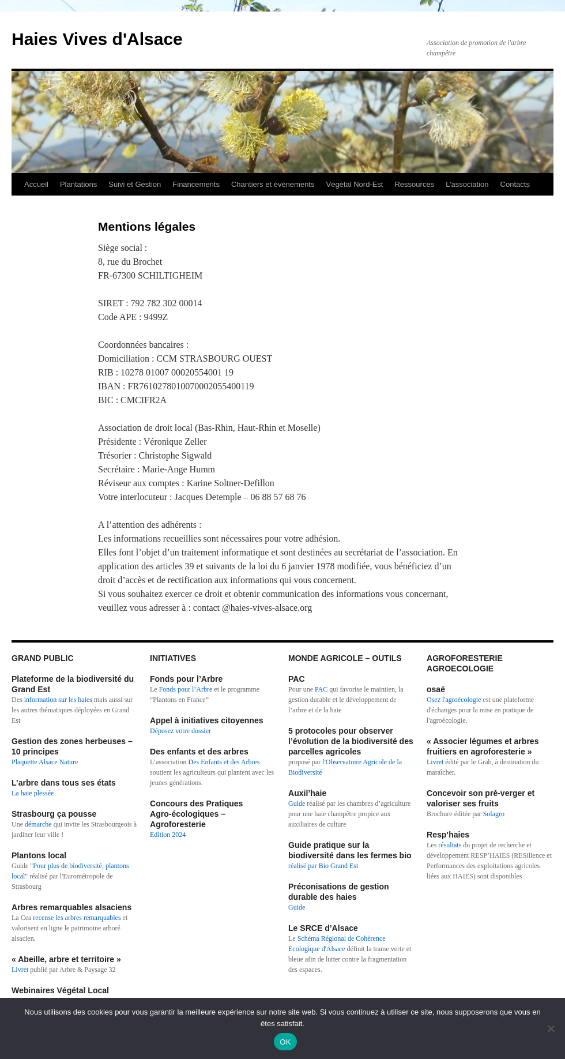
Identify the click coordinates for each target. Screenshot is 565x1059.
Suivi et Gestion (134, 184)
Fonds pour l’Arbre (186, 689)
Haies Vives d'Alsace (97, 38)
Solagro (493, 814)
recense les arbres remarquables (76, 918)
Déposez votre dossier (180, 731)
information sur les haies (58, 700)
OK (285, 1042)
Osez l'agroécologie (454, 700)
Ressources (414, 184)
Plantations (78, 184)
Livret (20, 970)
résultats (450, 845)
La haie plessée (33, 793)
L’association (467, 184)
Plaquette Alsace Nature (45, 762)
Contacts (515, 184)
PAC (321, 689)
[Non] (550, 1028)
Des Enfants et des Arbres (224, 762)
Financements (196, 184)
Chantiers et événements (273, 184)
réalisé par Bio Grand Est (323, 866)
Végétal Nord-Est (354, 184)
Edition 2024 (168, 835)
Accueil (36, 184)
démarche (38, 824)
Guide (296, 803)
